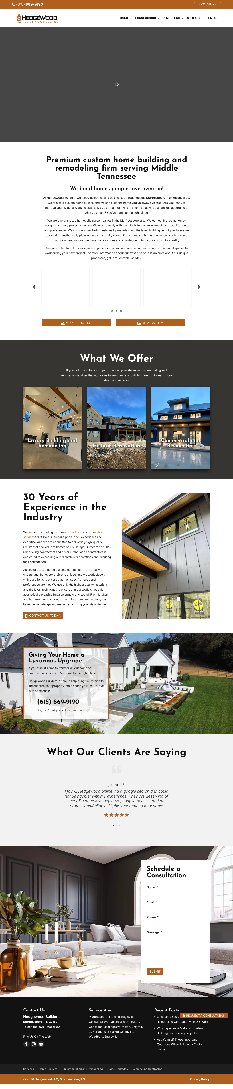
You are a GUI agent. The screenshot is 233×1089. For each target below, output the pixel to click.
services (29, 540)
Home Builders (48, 1073)
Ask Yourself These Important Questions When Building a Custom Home (180, 1049)
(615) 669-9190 (58, 707)
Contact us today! (49, 619)
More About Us (79, 325)
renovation (96, 535)
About (123, 18)
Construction (145, 18)
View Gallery (153, 325)
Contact (212, 18)
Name (152, 892)
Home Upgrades (118, 1073)
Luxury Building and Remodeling (82, 1073)
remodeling (74, 535)
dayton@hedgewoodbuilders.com (60, 715)
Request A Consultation (198, 1015)
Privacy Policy (200, 1084)
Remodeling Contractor (147, 1073)
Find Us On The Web (37, 1041)
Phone (153, 922)
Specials (193, 18)
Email (152, 907)
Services (28, 1073)
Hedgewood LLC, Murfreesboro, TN (60, 1084)
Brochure (207, 4)
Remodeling (171, 18)
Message (155, 937)
